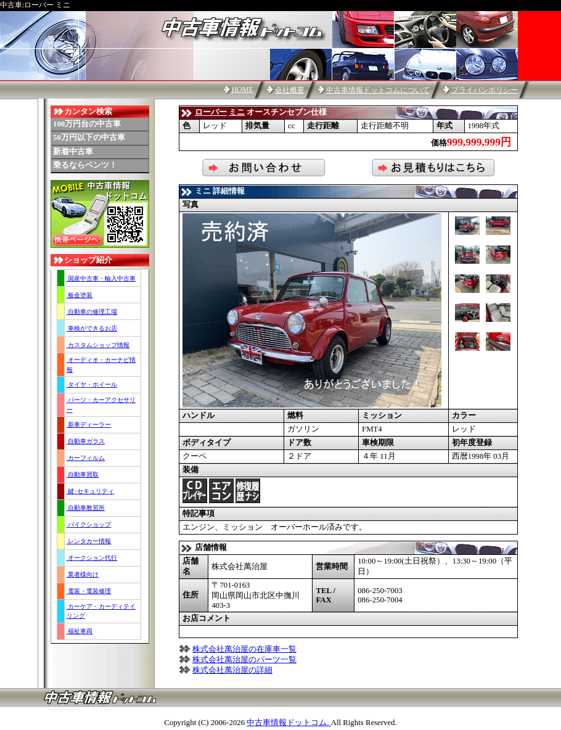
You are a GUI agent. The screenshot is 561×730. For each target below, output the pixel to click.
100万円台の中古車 (87, 124)
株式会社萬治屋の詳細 (232, 670)
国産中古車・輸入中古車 (101, 278)
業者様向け (83, 574)
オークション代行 (92, 557)
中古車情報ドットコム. (288, 722)
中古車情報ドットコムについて (378, 90)
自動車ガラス (86, 441)
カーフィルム (86, 457)
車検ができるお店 (92, 328)
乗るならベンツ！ (85, 165)
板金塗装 (80, 295)
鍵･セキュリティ (91, 491)
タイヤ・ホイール (92, 384)
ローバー (211, 112)
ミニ (237, 112)
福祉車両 (80, 631)
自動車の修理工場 (92, 311)
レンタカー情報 (89, 541)
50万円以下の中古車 (89, 137)
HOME (242, 89)
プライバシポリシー (484, 90)
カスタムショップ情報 (98, 345)
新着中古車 (73, 151)
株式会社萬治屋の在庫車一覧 (244, 649)
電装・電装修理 (89, 591)
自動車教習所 (86, 507)
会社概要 (290, 90)
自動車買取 (83, 474)
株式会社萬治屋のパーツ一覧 (244, 659)
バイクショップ (89, 524)
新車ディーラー (89, 424)
